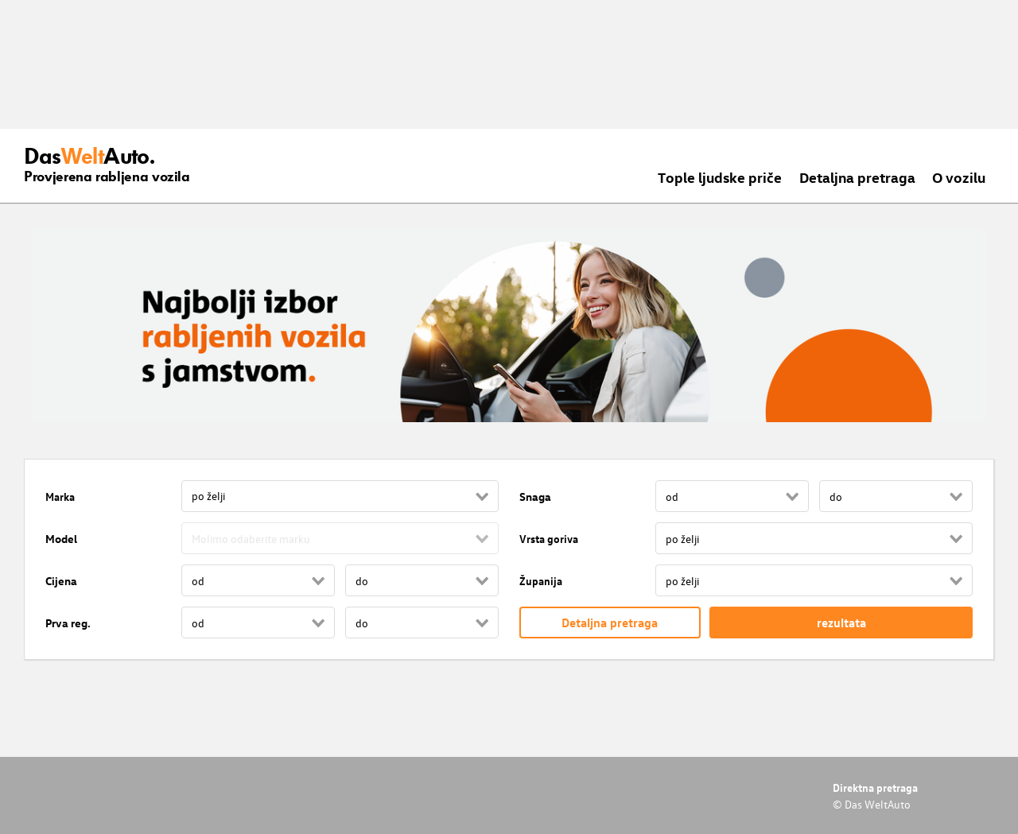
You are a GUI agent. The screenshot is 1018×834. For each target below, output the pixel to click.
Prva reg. (68, 622)
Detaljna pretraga (857, 177)
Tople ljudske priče (720, 177)
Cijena (61, 580)
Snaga (535, 496)
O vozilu (958, 177)
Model (61, 538)
